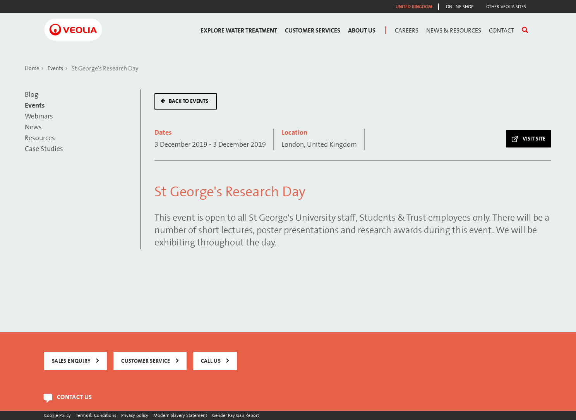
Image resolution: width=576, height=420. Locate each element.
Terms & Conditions (96, 415)
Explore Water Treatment (239, 30)
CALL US (211, 361)
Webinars (39, 116)
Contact (501, 30)
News (33, 127)
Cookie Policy (57, 415)
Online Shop (459, 6)
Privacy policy (134, 415)
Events (55, 68)
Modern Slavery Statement (180, 415)
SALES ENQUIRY (71, 361)
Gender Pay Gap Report (235, 415)
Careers (406, 30)
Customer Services (312, 30)
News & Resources (453, 30)
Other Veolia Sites (506, 6)
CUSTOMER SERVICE (145, 361)
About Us (361, 30)
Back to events (188, 101)
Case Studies (44, 149)
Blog (31, 94)
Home (32, 68)
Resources (40, 138)
